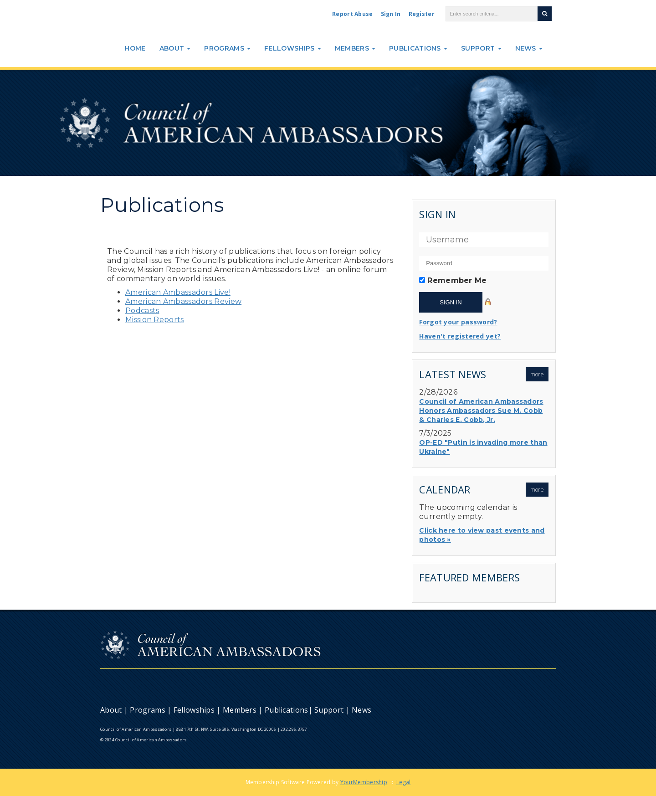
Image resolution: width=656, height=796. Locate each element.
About (175, 48)
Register (422, 14)
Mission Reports (154, 319)
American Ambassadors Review (183, 301)
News (529, 48)
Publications (418, 48)
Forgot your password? (458, 322)
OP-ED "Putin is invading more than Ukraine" (483, 447)
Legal (403, 782)
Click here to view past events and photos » (481, 535)
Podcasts (142, 310)
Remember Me (457, 280)
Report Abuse (352, 14)
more (537, 374)
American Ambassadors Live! (178, 292)
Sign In (391, 14)
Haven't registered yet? (460, 336)
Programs (227, 48)
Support (481, 48)
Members (355, 48)
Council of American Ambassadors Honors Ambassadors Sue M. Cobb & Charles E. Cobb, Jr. (481, 410)
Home (134, 48)
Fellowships (292, 48)
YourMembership (363, 782)
